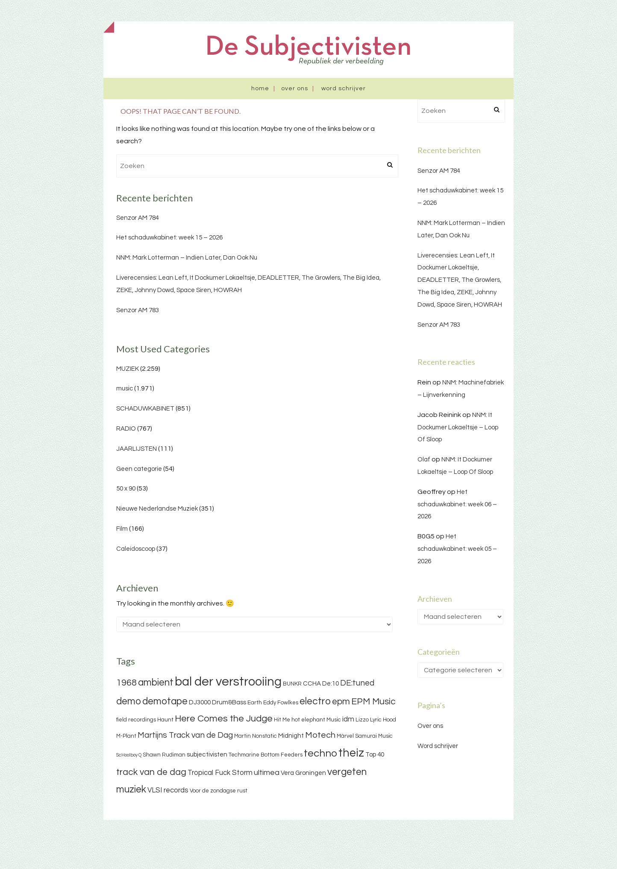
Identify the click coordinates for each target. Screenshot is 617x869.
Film (122, 529)
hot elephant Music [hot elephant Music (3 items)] (316, 720)
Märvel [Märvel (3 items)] (345, 736)
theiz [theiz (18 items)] (351, 753)
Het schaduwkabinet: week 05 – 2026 (457, 549)
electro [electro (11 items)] (315, 701)
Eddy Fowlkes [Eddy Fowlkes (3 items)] (280, 703)
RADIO (126, 429)
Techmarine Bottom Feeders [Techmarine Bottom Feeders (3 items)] (266, 755)
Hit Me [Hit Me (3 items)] (282, 720)
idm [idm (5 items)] (348, 719)
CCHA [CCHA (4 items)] (312, 683)
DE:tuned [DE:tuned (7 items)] (357, 683)
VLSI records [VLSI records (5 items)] (167, 790)
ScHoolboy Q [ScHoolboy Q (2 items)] (128, 755)
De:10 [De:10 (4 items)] (330, 683)
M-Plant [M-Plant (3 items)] (126, 736)
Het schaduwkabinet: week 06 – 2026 (457, 504)
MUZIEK (127, 369)
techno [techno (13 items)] (320, 753)
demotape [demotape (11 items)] (165, 701)
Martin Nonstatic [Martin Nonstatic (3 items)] (255, 736)
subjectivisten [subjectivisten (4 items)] (207, 754)
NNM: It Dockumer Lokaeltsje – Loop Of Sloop (457, 427)
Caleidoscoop (135, 549)
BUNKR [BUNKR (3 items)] (292, 684)
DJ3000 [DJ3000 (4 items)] (200, 702)
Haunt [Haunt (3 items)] (165, 720)
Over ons (294, 89)
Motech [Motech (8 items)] (320, 735)
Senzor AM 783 (137, 310)
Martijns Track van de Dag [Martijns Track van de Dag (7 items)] (185, 735)
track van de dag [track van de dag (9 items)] (151, 772)
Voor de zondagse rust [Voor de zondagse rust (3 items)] (218, 791)
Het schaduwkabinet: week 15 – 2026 (169, 237)
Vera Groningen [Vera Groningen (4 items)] (303, 773)
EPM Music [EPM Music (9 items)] (373, 701)
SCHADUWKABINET (145, 408)
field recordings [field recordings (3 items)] (136, 720)
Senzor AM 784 (137, 218)
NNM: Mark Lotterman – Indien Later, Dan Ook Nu (186, 257)
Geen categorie (139, 469)
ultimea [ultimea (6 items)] (266, 773)
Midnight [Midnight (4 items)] (291, 736)
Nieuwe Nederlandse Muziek (157, 508)
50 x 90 (125, 488)
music (124, 388)
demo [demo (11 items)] (128, 701)
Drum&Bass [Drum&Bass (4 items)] (229, 702)
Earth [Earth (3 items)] (254, 703)
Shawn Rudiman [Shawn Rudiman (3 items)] (164, 755)
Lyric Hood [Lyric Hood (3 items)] (383, 720)
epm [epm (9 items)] (341, 701)
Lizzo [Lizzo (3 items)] (362, 720)
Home (260, 89)
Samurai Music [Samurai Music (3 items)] (374, 736)
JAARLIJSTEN (136, 449)
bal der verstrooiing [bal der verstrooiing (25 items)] (228, 681)
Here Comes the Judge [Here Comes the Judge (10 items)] (224, 719)
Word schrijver (343, 89)
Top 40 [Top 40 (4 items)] (374, 754)
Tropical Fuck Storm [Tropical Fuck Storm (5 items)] (220, 773)
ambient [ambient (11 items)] (155, 682)
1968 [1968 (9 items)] (126, 682)
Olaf (423, 459)
